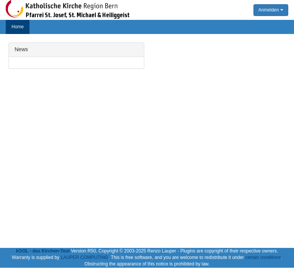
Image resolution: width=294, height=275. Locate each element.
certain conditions (263, 257)
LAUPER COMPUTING (84, 257)
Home (17, 26)
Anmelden (270, 10)
